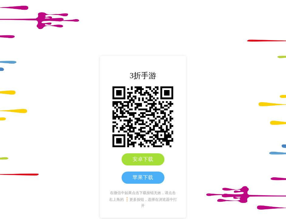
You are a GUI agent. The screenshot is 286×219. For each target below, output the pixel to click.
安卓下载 (143, 159)
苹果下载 (143, 177)
